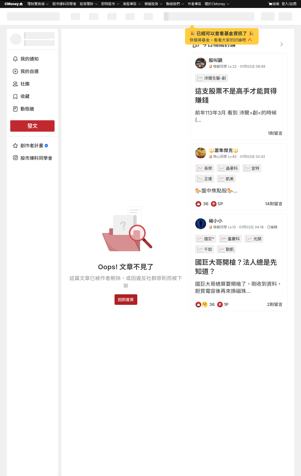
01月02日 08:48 (252, 66)
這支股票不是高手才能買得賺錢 (236, 95)
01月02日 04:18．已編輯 (258, 227)
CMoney (14, 4)
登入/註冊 (289, 4)
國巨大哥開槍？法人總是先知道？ (236, 267)
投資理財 (86, 4)
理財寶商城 (35, 4)
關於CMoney (215, 4)
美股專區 (130, 4)
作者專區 (195, 4)
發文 (32, 126)
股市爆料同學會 (64, 4)
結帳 (273, 4)
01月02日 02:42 (252, 156)
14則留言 (274, 203)
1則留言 (275, 133)
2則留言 (275, 304)
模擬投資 (151, 4)
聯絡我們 (173, 4)
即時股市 (108, 4)
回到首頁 (126, 299)
